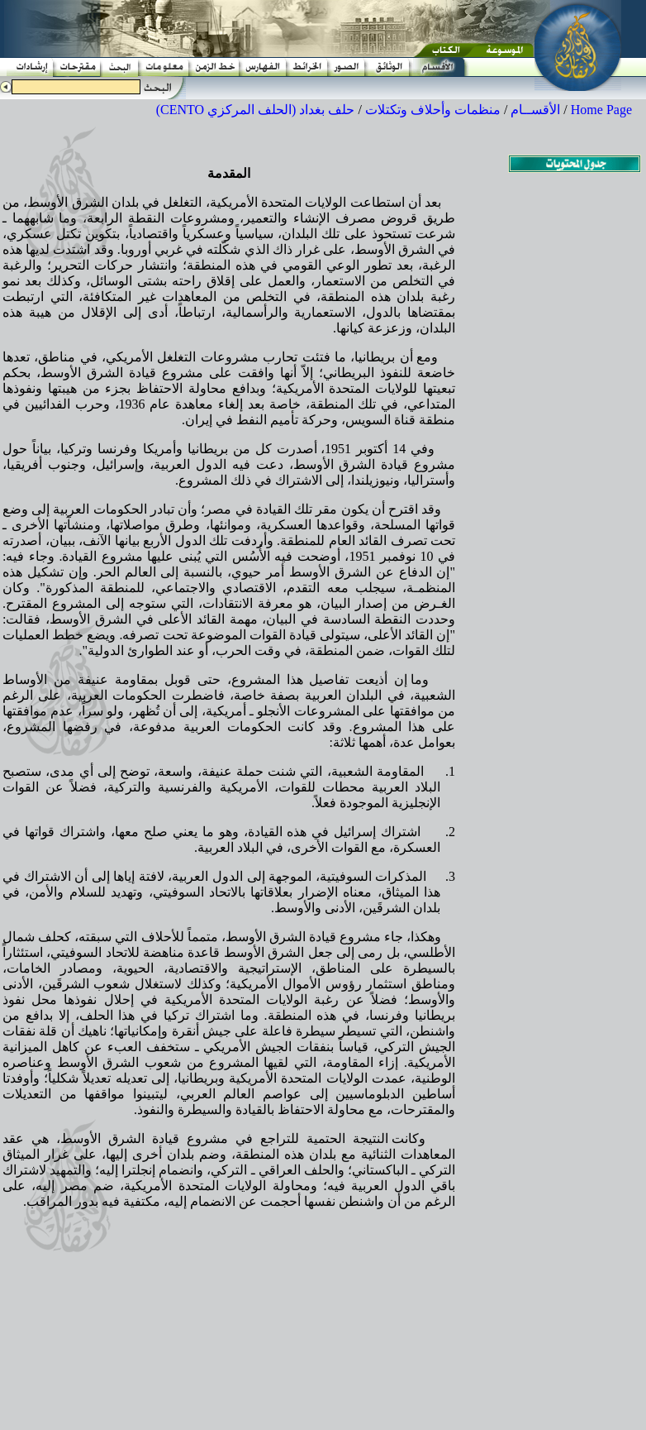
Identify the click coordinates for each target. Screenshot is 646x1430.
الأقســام (535, 110)
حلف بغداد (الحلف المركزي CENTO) (255, 110)
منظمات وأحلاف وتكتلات (433, 110)
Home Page (601, 110)
